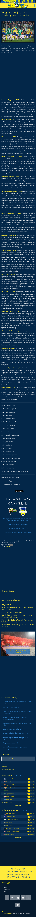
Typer (5, 891)
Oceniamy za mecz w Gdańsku (18, 524)
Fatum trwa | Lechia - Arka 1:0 (18, 528)
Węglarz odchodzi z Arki (10, 743)
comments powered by (10, 600)
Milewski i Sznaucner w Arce (12, 612)
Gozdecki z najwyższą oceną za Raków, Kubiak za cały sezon (16, 616)
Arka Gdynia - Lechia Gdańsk (18, 651)
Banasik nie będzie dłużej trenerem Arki (15, 733)
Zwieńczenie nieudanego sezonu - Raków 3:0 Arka (17, 626)
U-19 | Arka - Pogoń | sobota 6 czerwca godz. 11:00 (17, 608)
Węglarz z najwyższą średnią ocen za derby (18, 532)
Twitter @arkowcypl (7, 769)
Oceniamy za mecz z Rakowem (12, 729)
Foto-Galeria (7, 889)
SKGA (5, 885)
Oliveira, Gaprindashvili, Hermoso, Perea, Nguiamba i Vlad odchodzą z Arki (16, 738)
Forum (5, 887)
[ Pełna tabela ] (18, 805)
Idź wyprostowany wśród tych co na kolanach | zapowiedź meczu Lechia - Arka (18, 520)
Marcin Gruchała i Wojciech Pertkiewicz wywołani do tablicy (17, 621)
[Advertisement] (18, 77)
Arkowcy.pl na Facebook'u (11, 759)
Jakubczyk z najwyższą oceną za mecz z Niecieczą (15, 748)
